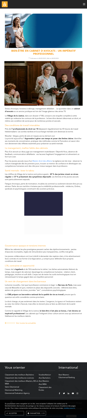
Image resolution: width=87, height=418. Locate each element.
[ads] (43, 47)
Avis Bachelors (44, 377)
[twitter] (64, 393)
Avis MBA (43, 384)
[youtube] (73, 393)
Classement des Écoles (45, 388)
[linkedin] (68, 393)
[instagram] (77, 393)
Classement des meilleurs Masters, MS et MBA (21, 382)
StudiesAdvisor (45, 374)
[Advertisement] (43, 341)
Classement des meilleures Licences (19, 377)
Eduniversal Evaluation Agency (17, 393)
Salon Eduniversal (12, 386)
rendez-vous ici (69, 408)
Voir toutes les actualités (26, 323)
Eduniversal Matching (13, 390)
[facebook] (59, 393)
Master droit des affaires (42, 161)
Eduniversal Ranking (67, 377)
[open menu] (84, 4)
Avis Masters (44, 381)
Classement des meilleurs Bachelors (19, 374)
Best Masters (64, 374)
